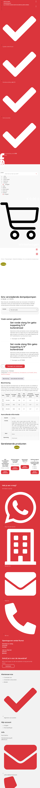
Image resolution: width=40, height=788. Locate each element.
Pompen (10, 372)
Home (2, 259)
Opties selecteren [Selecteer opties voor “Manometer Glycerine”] (25, 467)
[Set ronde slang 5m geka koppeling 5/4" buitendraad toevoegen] (10, 338)
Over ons (6, 181)
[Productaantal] (3, 366)
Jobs (5, 176)
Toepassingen (8, 259)
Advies (5, 178)
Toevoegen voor (17, 338)
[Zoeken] (36, 173)
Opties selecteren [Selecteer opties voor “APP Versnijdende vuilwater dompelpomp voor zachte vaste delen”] (5, 472)
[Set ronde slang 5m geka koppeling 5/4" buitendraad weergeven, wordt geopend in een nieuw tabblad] (25, 328)
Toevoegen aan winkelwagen (14, 366)
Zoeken (2, 172)
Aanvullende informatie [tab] (17, 378)
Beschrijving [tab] (6, 378)
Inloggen (7, 184)
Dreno (35, 372)
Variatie (4, 309)
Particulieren (7, 1)
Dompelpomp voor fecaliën (26, 372)
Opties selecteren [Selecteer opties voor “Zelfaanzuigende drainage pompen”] (15, 468)
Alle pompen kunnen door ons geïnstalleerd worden (16, 4)
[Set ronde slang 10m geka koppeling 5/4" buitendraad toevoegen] (10, 360)
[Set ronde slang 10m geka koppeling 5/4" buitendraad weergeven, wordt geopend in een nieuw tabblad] (25, 349)
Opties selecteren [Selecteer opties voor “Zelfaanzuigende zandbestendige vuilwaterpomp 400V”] (34, 472)
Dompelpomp (15, 372)
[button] (5, 324)
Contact (5, 182)
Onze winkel (6, 179)
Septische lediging (17, 259)
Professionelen (7, 3)
